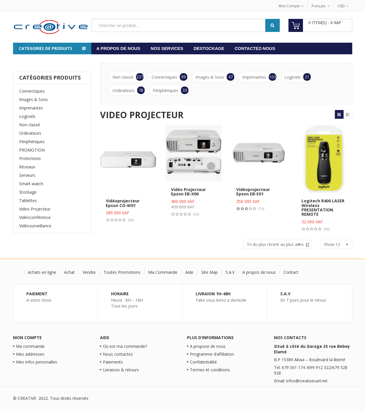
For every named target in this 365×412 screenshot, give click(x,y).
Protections (30, 158)
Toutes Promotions (122, 272)
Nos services (167, 48)
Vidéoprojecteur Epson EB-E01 (253, 192)
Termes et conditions (210, 370)
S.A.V (230, 272)
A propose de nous (208, 346)
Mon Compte (289, 5)
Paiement (37, 293)
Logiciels (27, 116)
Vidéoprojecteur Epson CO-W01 (122, 203)
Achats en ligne (42, 272)
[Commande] (278, 244)
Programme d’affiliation (212, 354)
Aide (190, 272)
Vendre (89, 272)
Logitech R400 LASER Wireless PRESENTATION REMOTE (323, 207)
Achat (70, 272)
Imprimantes (31, 108)
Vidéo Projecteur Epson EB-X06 (188, 192)
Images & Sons (33, 99)
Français (319, 5)
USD (341, 5)
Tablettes (28, 200)
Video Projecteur (34, 209)
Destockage (209, 48)
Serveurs (27, 175)
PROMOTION (32, 150)
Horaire (120, 293)
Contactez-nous (255, 48)
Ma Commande (163, 272)
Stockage (28, 192)
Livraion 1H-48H (213, 293)
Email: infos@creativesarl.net (301, 381)
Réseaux (27, 167)
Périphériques (32, 141)
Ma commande (30, 346)
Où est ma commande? (125, 346)
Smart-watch (31, 183)
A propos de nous (118, 48)
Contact (291, 272)
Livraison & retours (121, 370)
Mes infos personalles (36, 362)
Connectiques (32, 91)
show (332, 244)
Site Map (210, 272)
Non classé (29, 124)
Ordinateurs (30, 133)
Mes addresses (30, 354)
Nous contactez (118, 354)
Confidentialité (203, 362)
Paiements (113, 362)
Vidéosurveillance (35, 226)
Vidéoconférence (35, 217)
